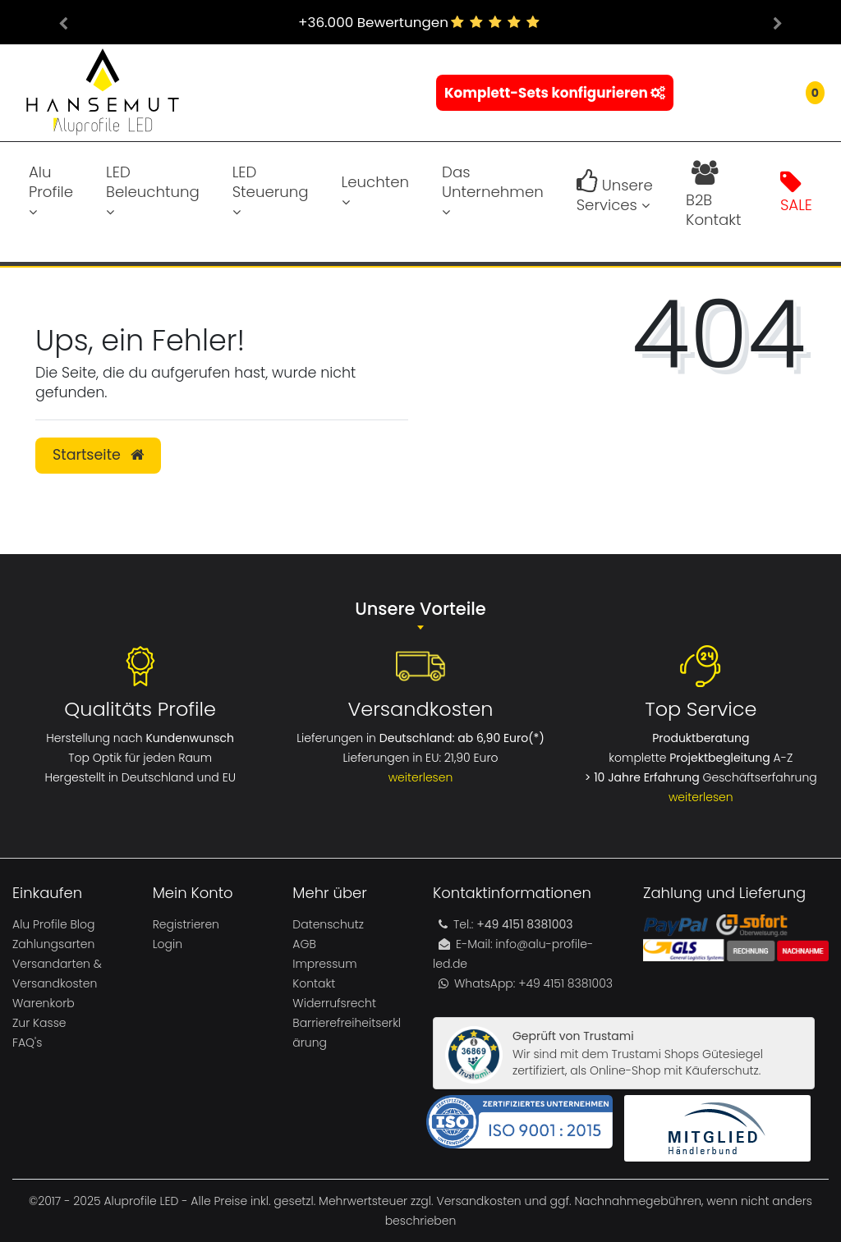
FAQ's (27, 1042)
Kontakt (313, 983)
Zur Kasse (39, 1023)
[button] (63, 22)
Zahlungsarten (53, 944)
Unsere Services (615, 192)
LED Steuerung (270, 190)
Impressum (324, 964)
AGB (303, 944)
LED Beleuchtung (153, 190)
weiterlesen (420, 777)
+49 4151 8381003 (564, 983)
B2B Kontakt (713, 192)
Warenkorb (43, 1003)
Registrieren (186, 924)
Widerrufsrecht (334, 1003)
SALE (796, 192)
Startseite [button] (98, 455)
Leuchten (375, 190)
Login (167, 944)
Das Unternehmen (493, 190)
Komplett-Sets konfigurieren (555, 93)
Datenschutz (328, 924)
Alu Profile (51, 190)
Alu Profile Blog (53, 924)
